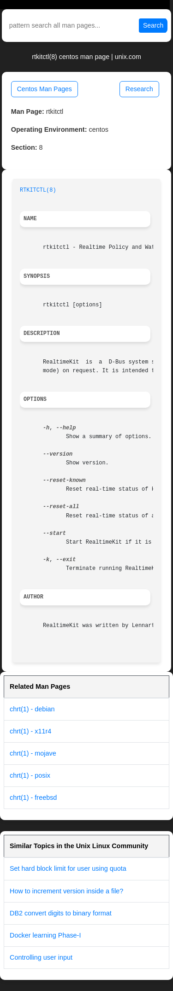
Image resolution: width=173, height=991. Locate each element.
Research (139, 89)
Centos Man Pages (44, 89)
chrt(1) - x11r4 (30, 731)
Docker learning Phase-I (45, 935)
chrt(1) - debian (32, 709)
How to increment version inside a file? (66, 891)
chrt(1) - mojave (33, 753)
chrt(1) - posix (30, 775)
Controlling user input (41, 957)
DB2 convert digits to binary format (61, 913)
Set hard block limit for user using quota (68, 868)
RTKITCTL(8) (38, 190)
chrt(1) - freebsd (33, 797)
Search (153, 25)
